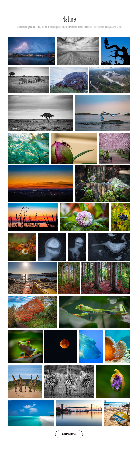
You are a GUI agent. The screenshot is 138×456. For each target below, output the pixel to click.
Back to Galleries (69, 434)
